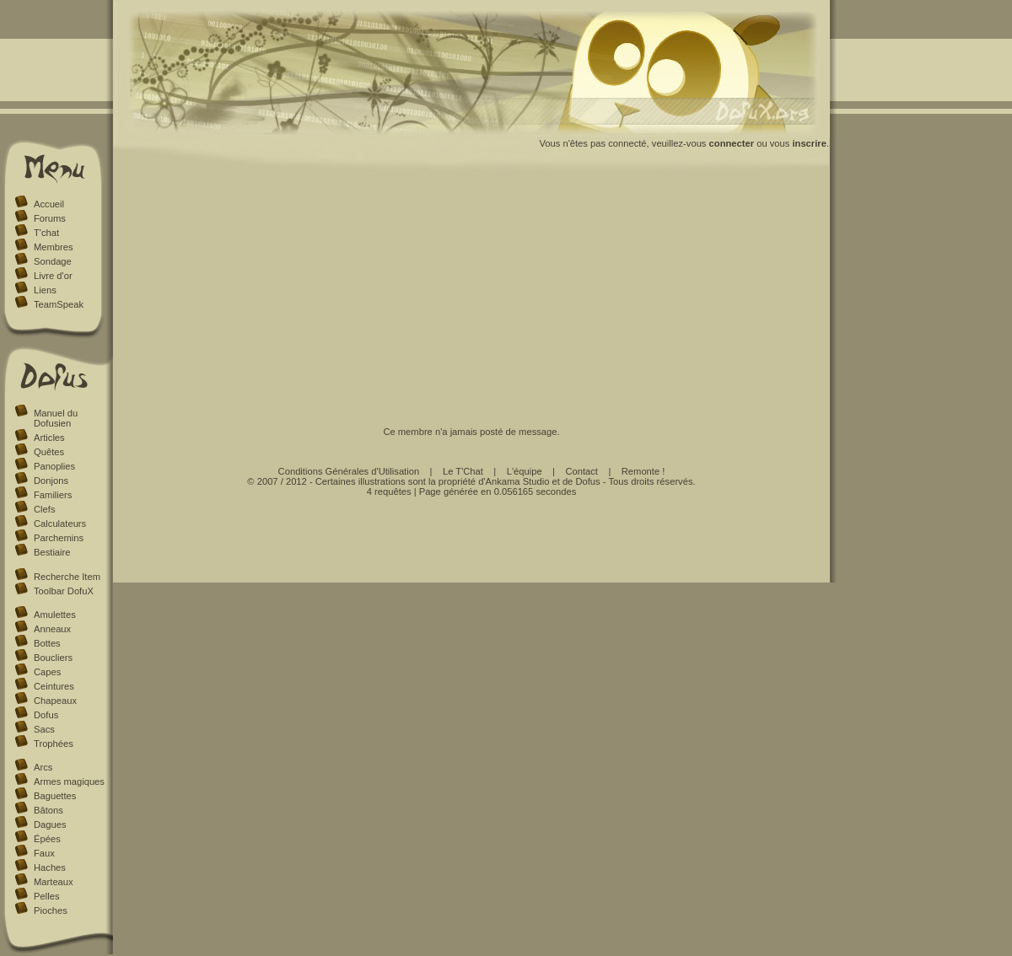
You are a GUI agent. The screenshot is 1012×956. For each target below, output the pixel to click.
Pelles (46, 896)
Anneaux (52, 629)
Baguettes (55, 796)
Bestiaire (52, 552)
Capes (47, 672)
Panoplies (54, 466)
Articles (49, 437)
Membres (53, 247)
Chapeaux (55, 701)
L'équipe (524, 471)
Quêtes (49, 452)
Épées (47, 839)
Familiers (53, 495)
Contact (581, 471)
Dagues (50, 824)
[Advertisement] (472, 298)
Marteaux (53, 882)
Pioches (50, 910)
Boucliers (53, 658)
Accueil (49, 204)
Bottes (47, 643)
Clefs (45, 509)
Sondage (53, 261)
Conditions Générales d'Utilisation (349, 471)
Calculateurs (60, 523)
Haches (50, 867)
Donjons (51, 480)
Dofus (46, 715)
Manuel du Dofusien (56, 418)
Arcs (43, 767)
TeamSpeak (58, 304)
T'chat (46, 233)
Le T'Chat (463, 471)
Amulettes (55, 615)
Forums (50, 218)
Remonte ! (643, 471)
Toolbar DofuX (64, 591)
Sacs (44, 729)
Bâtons (48, 810)
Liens (45, 290)
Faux (44, 853)
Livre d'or (53, 276)
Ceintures (54, 686)
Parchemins (58, 538)
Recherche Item (67, 577)
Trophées (53, 743)
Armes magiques (69, 781)
